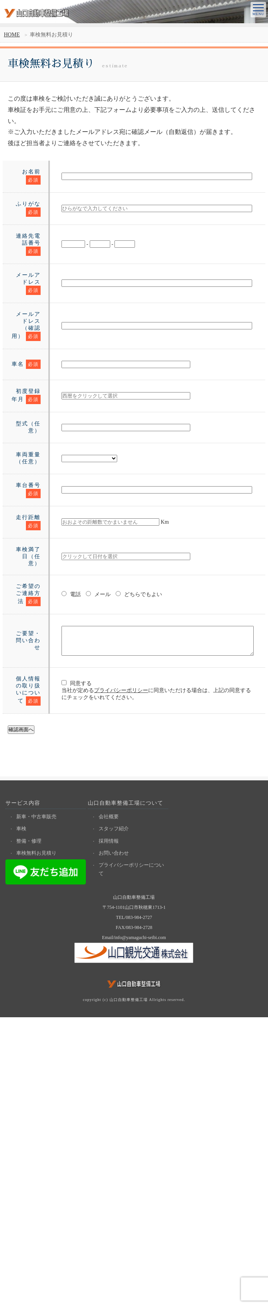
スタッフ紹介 (114, 1117)
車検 (22, 1117)
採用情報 (109, 1130)
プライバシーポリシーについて (132, 1159)
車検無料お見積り (37, 1142)
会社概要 (109, 1105)
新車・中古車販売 (37, 1105)
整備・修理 (29, 1130)
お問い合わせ (114, 1142)
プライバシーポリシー (100, 960)
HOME (12, 35)
